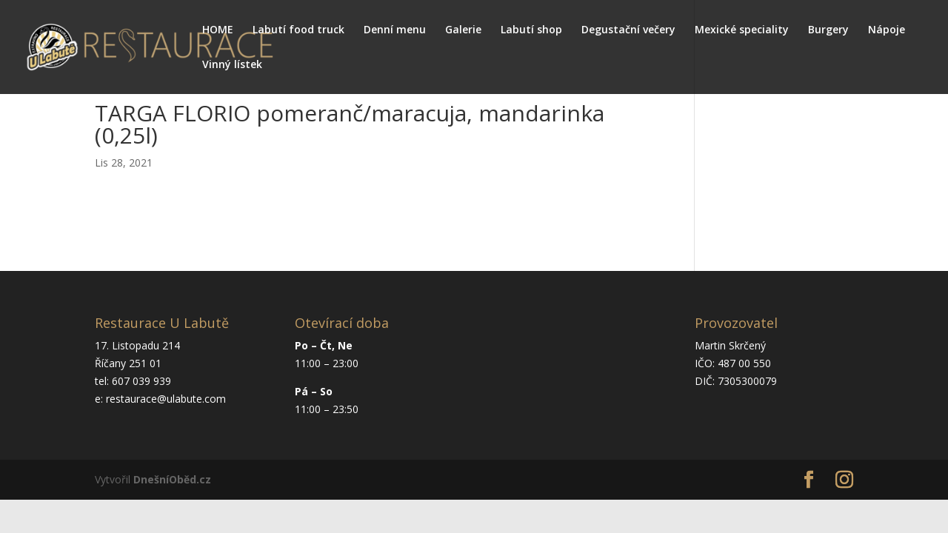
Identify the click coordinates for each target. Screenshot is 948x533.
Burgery (828, 30)
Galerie (463, 30)
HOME (217, 30)
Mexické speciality (742, 30)
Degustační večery (628, 30)
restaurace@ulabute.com (166, 399)
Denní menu (395, 30)
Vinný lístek (232, 65)
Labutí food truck (298, 30)
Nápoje (886, 30)
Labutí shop (531, 30)
